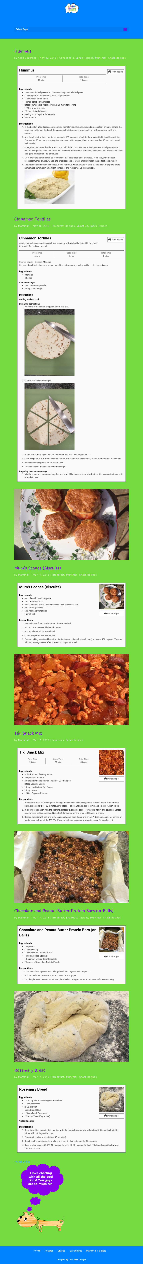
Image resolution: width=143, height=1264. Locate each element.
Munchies (101, 57)
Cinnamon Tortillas (32, 218)
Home (37, 1250)
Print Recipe (115, 71)
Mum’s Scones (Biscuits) (37, 567)
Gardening (76, 1250)
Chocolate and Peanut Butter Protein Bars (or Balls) (64, 910)
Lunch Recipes (84, 57)
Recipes (49, 1250)
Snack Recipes (117, 57)
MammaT (24, 225)
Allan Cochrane (27, 57)
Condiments (66, 57)
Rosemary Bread (30, 1070)
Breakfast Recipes (63, 225)
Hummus (23, 51)
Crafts (61, 1250)
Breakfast (58, 574)
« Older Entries (22, 1161)
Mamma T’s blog (96, 1250)
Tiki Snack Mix (28, 733)
